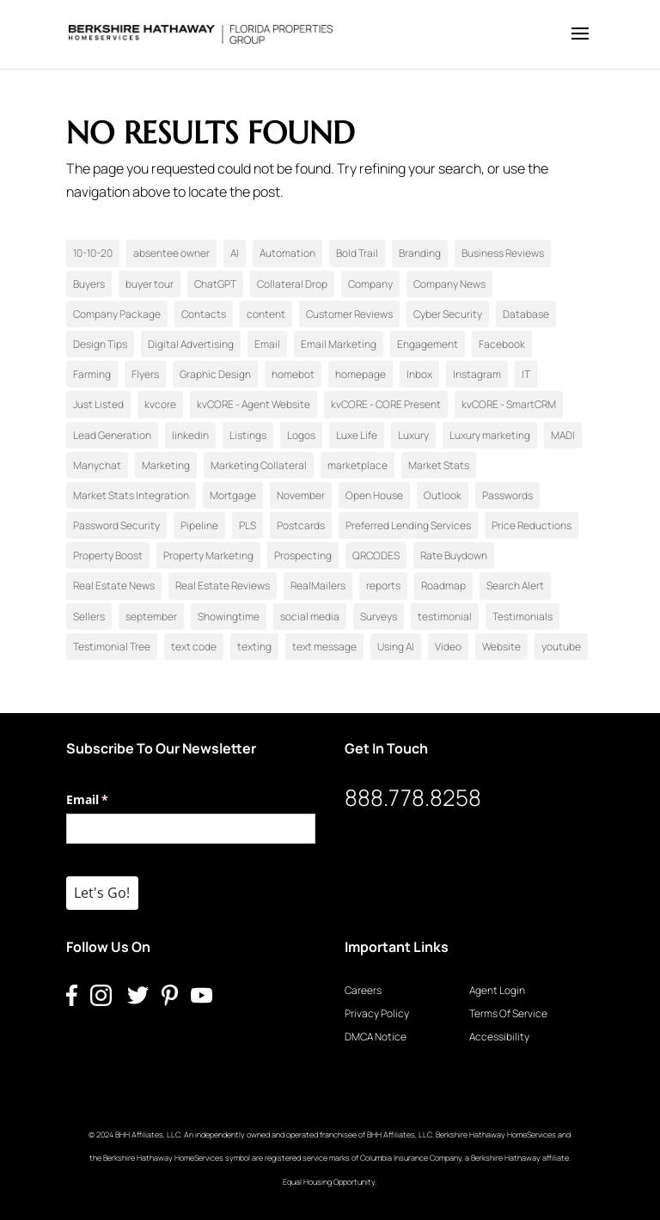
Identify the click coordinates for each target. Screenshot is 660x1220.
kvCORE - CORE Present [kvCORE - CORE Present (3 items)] (386, 404)
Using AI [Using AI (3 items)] (395, 646)
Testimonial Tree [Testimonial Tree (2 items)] (111, 646)
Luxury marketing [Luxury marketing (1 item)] (489, 435)
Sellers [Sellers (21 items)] (89, 616)
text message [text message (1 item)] (324, 646)
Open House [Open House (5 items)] (374, 495)
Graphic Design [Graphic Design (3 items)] (215, 374)
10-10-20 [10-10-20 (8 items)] (93, 253)
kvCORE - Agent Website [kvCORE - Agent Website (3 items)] (253, 404)
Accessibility (499, 1036)
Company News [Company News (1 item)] (449, 284)
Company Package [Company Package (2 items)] (117, 314)
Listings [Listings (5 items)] (247, 435)
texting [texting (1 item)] (254, 646)
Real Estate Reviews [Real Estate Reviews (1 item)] (222, 585)
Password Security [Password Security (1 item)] (116, 525)
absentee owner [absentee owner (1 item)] (171, 253)
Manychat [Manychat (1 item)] (97, 465)
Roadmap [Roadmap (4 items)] (443, 585)
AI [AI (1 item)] (234, 253)
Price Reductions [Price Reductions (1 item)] (531, 525)
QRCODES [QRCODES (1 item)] (376, 555)
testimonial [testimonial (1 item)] (445, 616)
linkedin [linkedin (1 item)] (190, 435)
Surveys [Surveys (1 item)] (378, 616)
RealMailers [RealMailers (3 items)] (317, 585)
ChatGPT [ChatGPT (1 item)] (215, 284)
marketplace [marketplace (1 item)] (357, 465)
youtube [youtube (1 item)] (561, 646)
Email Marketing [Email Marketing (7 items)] (338, 344)
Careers (363, 990)
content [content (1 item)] (266, 314)
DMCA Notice (375, 1036)
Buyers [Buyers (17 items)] (89, 284)
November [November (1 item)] (301, 495)
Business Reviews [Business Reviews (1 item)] (502, 253)
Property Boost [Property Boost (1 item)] (108, 555)
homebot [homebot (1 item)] (293, 374)
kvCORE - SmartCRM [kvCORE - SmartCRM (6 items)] (508, 404)
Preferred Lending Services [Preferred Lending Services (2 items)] (408, 525)
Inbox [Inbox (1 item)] (419, 374)
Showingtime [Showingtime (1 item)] (229, 616)
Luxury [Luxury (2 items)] (413, 435)
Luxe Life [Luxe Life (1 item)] (356, 435)
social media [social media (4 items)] (309, 616)
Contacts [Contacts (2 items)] (203, 314)
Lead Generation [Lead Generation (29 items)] (112, 435)
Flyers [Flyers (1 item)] (145, 374)
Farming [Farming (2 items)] (92, 374)
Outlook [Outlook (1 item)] (442, 495)
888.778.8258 (413, 797)
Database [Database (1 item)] (526, 314)
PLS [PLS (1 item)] (247, 525)
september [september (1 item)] (151, 616)
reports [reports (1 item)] (383, 585)
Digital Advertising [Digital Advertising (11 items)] (191, 344)
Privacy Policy (377, 1013)
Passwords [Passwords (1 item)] (507, 495)
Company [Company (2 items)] (370, 284)
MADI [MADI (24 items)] (563, 435)
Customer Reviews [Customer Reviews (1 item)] (349, 314)
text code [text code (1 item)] (194, 646)
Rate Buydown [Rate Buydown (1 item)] (453, 555)
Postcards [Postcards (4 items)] (301, 525)
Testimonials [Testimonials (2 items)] (522, 616)
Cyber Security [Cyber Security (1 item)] (447, 314)
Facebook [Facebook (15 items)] (502, 344)
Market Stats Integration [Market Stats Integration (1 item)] (131, 495)
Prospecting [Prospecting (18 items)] (303, 555)
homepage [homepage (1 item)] (360, 374)
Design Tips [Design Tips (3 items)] (100, 344)
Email (112, 799)
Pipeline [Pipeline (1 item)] (199, 525)
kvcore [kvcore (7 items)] (160, 404)
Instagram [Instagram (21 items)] (477, 374)
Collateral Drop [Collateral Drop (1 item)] (292, 284)
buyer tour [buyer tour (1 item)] (149, 284)
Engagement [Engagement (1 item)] (427, 344)
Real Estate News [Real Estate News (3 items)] (114, 585)
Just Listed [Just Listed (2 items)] (98, 404)
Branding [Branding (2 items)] (420, 253)
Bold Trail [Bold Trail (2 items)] (357, 253)
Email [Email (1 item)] (267, 344)
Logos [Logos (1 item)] (301, 435)
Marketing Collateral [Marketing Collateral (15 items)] (259, 465)
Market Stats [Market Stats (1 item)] (438, 465)
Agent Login (497, 990)
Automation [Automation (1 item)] (287, 253)
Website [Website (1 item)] (501, 646)
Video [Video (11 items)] (448, 646)
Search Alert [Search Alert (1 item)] (515, 585)
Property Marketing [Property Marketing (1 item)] (208, 555)
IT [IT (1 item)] (526, 374)
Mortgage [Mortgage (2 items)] (233, 495)
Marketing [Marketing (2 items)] (166, 465)
